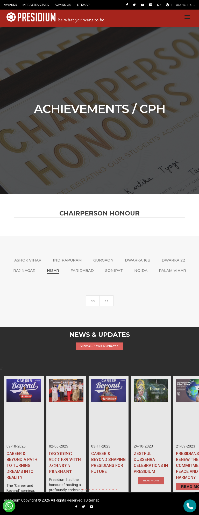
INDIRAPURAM (67, 260)
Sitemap (93, 500)
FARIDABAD (82, 270)
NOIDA (140, 270)
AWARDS (10, 4)
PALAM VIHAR (172, 270)
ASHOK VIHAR (27, 260)
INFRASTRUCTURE (36, 4)
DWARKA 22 (173, 260)
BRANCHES (185, 5)
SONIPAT (114, 270)
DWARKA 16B (137, 260)
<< (93, 303)
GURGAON (103, 260)
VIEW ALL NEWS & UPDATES (100, 346)
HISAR (53, 270)
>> (106, 303)
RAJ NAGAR (24, 270)
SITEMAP (83, 4)
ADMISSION (63, 4)
